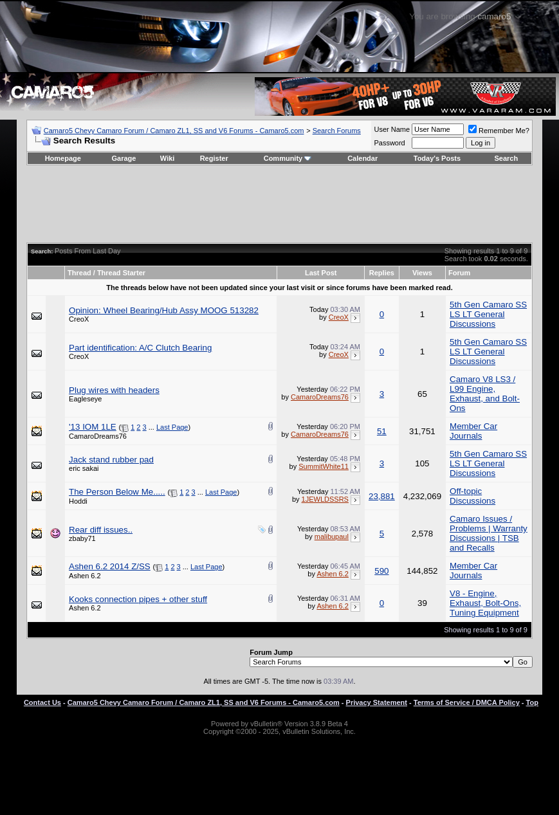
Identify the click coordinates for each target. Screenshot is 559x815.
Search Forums (337, 130)
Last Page (172, 427)
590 (381, 571)
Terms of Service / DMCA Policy (467, 702)
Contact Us (42, 702)
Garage (124, 158)
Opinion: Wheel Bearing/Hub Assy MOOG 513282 (164, 310)
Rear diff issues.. (101, 530)
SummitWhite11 (323, 466)
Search (506, 158)
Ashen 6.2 (85, 576)
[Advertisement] (279, 204)
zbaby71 (82, 538)
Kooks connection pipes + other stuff (138, 599)
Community (288, 158)
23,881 (382, 496)
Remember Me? (498, 130)
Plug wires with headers (114, 390)
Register (214, 158)
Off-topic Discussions (472, 496)
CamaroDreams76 (320, 397)
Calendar (362, 158)
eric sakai (83, 468)
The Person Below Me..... (117, 492)
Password (389, 143)
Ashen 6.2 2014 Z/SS (110, 566)
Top (532, 702)
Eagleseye (85, 399)
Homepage (63, 158)
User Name (392, 129)
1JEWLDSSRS (325, 499)
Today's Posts (437, 158)
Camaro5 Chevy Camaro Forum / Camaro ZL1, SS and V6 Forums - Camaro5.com (174, 130)
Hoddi (78, 501)
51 (382, 431)
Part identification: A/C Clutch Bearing (140, 348)
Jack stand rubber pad (111, 459)
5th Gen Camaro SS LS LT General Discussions (488, 314)
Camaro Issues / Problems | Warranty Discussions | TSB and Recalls (488, 533)
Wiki (167, 158)
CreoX (79, 319)
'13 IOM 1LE (92, 427)
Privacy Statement (376, 702)
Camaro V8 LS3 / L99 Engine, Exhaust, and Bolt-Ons (485, 393)
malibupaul (332, 536)
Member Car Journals (473, 431)
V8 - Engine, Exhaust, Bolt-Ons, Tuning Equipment (485, 603)
